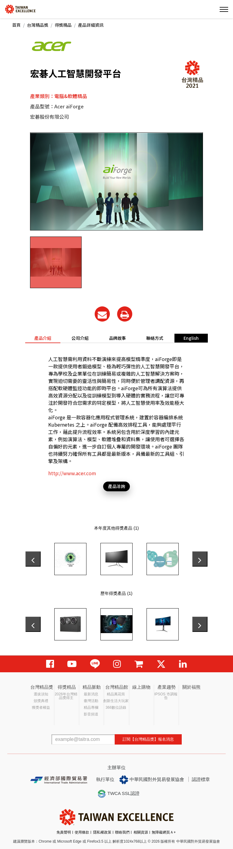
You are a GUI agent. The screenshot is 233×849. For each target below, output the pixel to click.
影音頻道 (91, 714)
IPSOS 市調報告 (165, 696)
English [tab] (191, 338)
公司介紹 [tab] (80, 338)
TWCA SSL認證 (118, 793)
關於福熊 (191, 687)
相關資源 (140, 832)
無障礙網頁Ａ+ (164, 832)
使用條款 (82, 832)
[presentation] (33, 559)
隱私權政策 (102, 832)
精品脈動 (92, 687)
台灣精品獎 (37, 25)
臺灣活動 (91, 701)
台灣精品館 (116, 687)
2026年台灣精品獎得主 (66, 696)
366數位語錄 (116, 707)
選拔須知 (41, 694)
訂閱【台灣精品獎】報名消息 (148, 739)
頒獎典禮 (41, 701)
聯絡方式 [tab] (154, 338)
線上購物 (141, 687)
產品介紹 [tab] (42, 338)
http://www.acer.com (72, 473)
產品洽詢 (116, 486)
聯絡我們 (122, 832)
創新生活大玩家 (116, 701)
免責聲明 (63, 832)
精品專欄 (91, 707)
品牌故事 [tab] (117, 338)
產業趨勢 (166, 687)
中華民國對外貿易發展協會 (151, 779)
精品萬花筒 (116, 694)
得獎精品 (63, 25)
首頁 (16, 25)
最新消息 (91, 694)
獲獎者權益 (41, 707)
